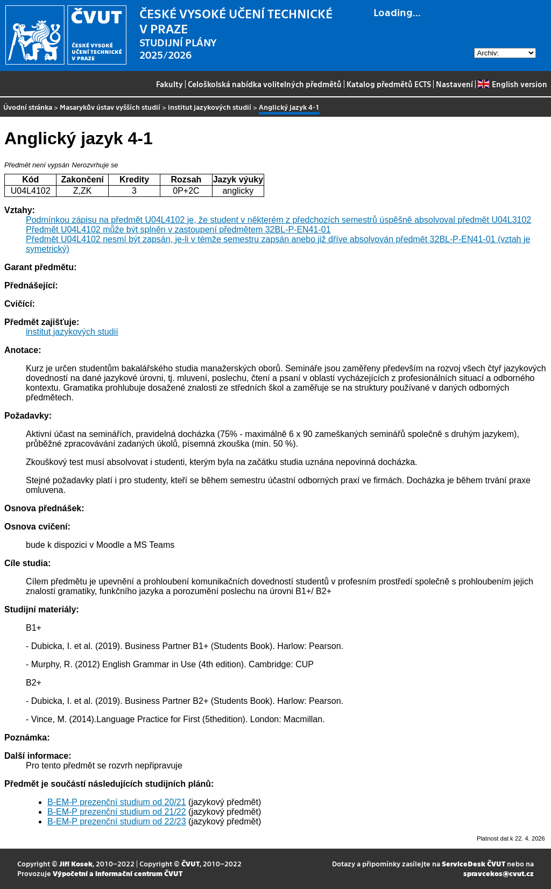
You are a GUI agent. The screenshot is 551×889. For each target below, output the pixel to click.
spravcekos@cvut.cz (498, 873)
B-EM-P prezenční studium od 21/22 (116, 811)
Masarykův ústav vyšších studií (110, 107)
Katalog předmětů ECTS (389, 84)
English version (512, 84)
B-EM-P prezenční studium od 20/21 (116, 802)
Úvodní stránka (27, 107)
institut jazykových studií (209, 107)
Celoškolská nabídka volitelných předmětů (265, 84)
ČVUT (190, 863)
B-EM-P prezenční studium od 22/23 (116, 821)
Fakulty (169, 84)
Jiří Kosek (76, 863)
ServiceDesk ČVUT (473, 863)
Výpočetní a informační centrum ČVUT (117, 873)
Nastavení (454, 84)
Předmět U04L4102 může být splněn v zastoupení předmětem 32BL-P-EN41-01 (178, 229)
